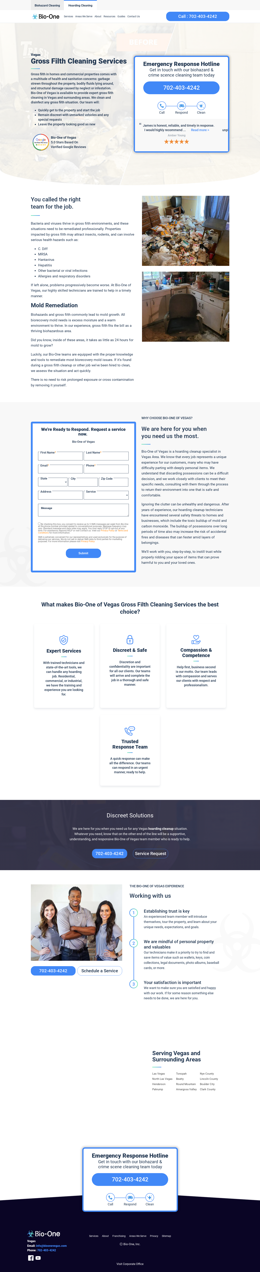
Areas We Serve (83, 16)
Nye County (207, 1073)
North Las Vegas (162, 1079)
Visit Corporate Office (130, 1264)
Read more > (202, 130)
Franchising (119, 1236)
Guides (121, 16)
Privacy (154, 1236)
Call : (197, 16)
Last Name (93, 452)
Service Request (150, 853)
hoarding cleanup (161, 829)
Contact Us (133, 16)
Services (68, 16)
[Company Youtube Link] (38, 1257)
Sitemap (166, 1236)
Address (45, 491)
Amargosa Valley (186, 1089)
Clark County (207, 1089)
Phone (91, 465)
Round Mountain (186, 1084)
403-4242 (46, 1250)
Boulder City (207, 1084)
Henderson (158, 1084)
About (98, 16)
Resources (109, 16)
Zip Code (107, 478)
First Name (48, 452)
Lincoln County (209, 1079)
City (73, 478)
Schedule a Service (99, 970)
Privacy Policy (108, 530)
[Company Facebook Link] (31, 1257)
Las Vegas (158, 1073)
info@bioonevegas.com (51, 1246)
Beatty (180, 1079)
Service (91, 491)
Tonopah (181, 1073)
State (43, 478)
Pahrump (157, 1089)
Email (44, 465)
